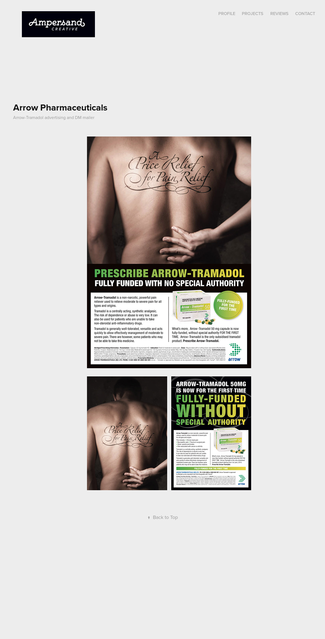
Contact (305, 13)
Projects (252, 13)
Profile (226, 13)
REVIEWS (279, 13)
